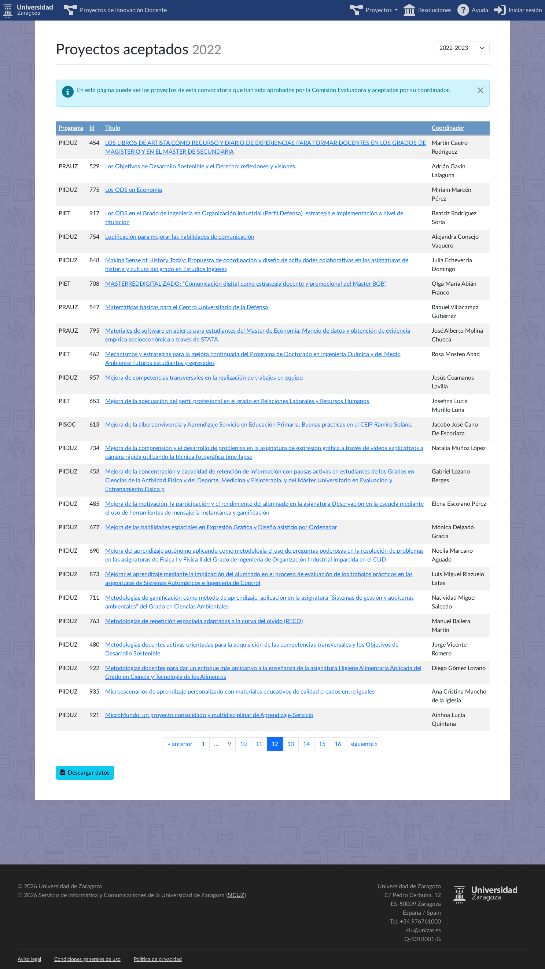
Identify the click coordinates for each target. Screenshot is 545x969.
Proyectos (378, 10)
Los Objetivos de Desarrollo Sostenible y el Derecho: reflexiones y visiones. (201, 166)
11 (259, 744)
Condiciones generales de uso (87, 959)
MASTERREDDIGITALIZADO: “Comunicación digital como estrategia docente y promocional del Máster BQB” (246, 284)
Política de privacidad (158, 959)
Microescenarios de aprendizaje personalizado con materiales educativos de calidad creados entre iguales (240, 692)
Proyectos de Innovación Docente (122, 10)
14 (306, 744)
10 (243, 744)
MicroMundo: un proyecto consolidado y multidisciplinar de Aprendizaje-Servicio (209, 715)
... (216, 744)
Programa (71, 128)
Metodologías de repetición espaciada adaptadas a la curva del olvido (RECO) (204, 621)
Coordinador (448, 128)
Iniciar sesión (524, 10)
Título (112, 128)
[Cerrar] (480, 90)
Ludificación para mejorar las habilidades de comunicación (179, 237)
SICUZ (236, 895)
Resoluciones (433, 10)
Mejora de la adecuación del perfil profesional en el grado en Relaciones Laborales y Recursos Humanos (237, 401)
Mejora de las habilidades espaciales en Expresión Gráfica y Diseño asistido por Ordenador (221, 527)
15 (322, 744)
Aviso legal (29, 959)
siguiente (364, 744)
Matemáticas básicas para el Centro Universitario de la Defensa (186, 307)
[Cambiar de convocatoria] (462, 48)
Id (92, 128)
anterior (180, 744)
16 (338, 744)
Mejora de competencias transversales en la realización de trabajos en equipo (204, 378)
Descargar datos (85, 772)
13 (290, 744)
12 (275, 744)
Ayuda (478, 10)
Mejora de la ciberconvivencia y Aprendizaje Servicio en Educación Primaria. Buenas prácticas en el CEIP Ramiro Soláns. (258, 425)
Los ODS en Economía (133, 190)
